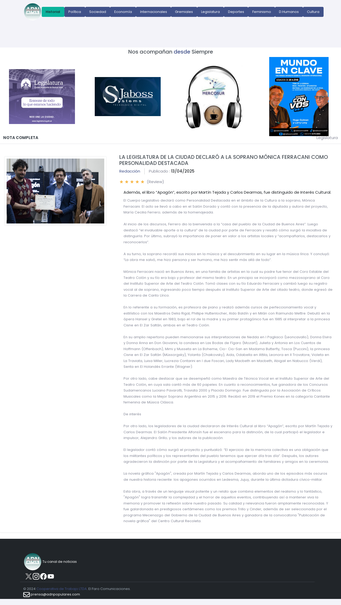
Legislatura (210, 11)
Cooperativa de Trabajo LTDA (61, 588)
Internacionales (153, 11)
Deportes (236, 11)
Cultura (313, 11)
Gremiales (184, 11)
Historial (53, 11)
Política (74, 11)
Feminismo (261, 11)
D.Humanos (289, 11)
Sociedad (97, 11)
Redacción (129, 171)
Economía (123, 11)
